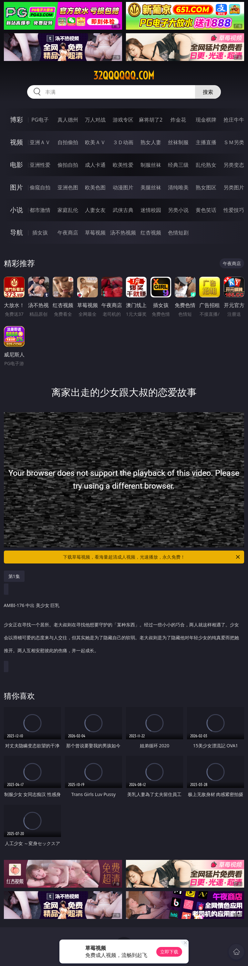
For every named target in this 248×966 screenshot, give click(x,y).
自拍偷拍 (67, 142)
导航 (16, 232)
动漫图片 (123, 187)
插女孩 (40, 232)
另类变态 (233, 164)
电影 (16, 164)
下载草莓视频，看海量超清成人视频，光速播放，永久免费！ (152, 557)
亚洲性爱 (40, 164)
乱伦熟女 (206, 164)
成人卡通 (95, 164)
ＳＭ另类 (233, 142)
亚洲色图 (67, 187)
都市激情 (40, 210)
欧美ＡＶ (95, 142)
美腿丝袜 (150, 187)
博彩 (16, 119)
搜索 (208, 91)
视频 (16, 142)
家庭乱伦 (67, 210)
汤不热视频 (123, 232)
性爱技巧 (233, 210)
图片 (16, 187)
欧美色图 (95, 187)
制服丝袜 (150, 164)
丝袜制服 (178, 142)
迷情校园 (150, 210)
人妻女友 (95, 210)
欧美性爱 (123, 164)
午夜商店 (67, 232)
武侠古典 (123, 210)
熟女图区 (206, 187)
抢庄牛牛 (233, 119)
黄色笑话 (206, 210)
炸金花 (178, 119)
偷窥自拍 (40, 187)
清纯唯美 (178, 187)
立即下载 (169, 952)
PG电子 (39, 119)
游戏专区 (123, 119)
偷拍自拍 (67, 164)
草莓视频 (95, 232)
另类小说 (178, 210)
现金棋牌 (206, 119)
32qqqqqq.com (123, 75)
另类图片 (233, 187)
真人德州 (67, 119)
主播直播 (206, 142)
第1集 (14, 576)
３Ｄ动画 (123, 142)
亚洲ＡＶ (40, 142)
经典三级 (178, 164)
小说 (16, 209)
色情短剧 (178, 232)
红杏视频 (150, 232)
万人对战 (95, 119)
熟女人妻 (150, 142)
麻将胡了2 (150, 119)
